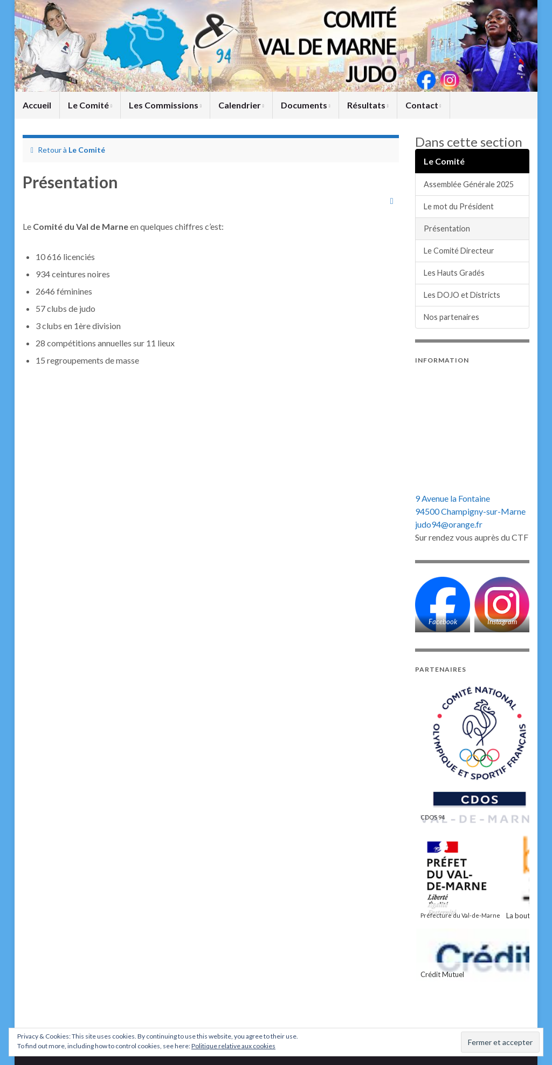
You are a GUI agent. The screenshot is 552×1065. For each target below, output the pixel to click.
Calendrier (241, 105)
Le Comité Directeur (459, 250)
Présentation (447, 228)
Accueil (37, 105)
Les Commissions (165, 105)
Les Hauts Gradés (454, 272)
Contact (423, 105)
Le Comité (90, 105)
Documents (305, 105)
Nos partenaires (451, 317)
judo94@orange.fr (448, 524)
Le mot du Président (459, 206)
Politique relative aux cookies (233, 1046)
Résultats (368, 105)
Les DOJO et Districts (462, 294)
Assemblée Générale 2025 (469, 184)
